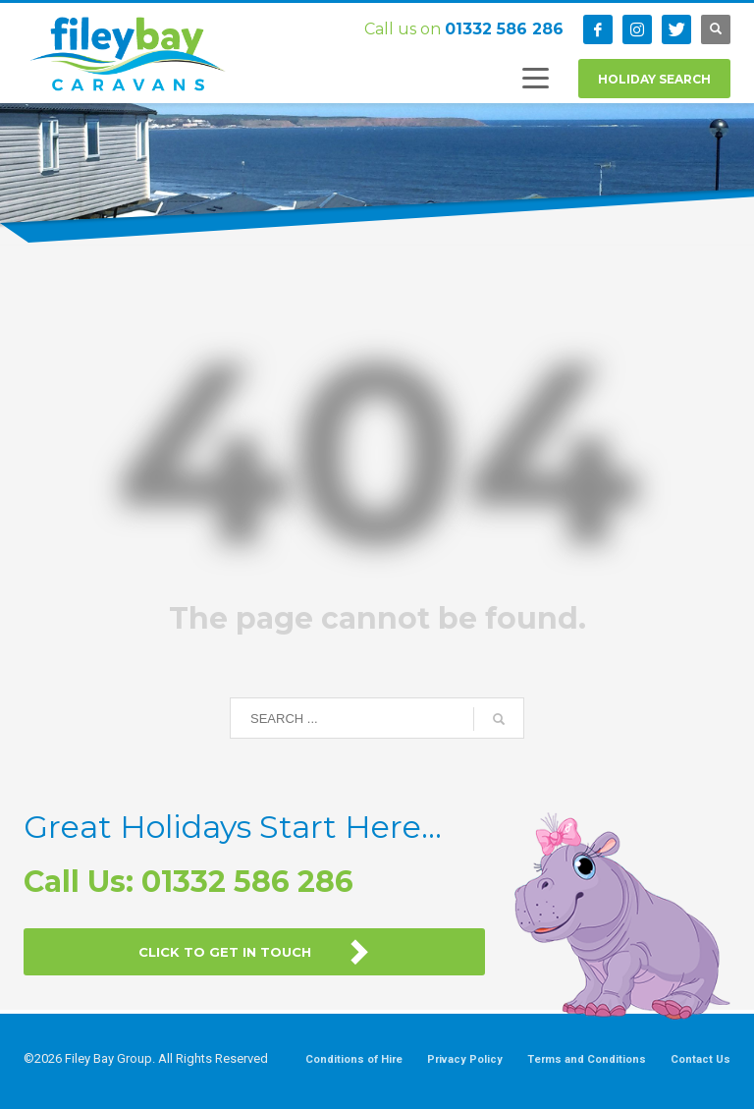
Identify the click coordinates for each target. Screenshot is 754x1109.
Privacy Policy (465, 1059)
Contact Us (700, 1059)
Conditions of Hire (354, 1059)
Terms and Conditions (586, 1059)
